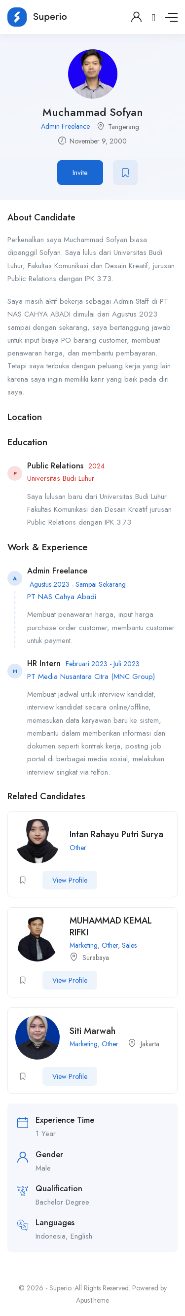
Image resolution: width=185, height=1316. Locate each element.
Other (78, 848)
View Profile (69, 880)
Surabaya (95, 957)
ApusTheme (92, 1300)
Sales (129, 945)
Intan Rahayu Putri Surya (116, 834)
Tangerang (123, 127)
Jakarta (150, 1044)
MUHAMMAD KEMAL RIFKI (111, 926)
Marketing (84, 945)
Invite (80, 172)
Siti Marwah (92, 1031)
